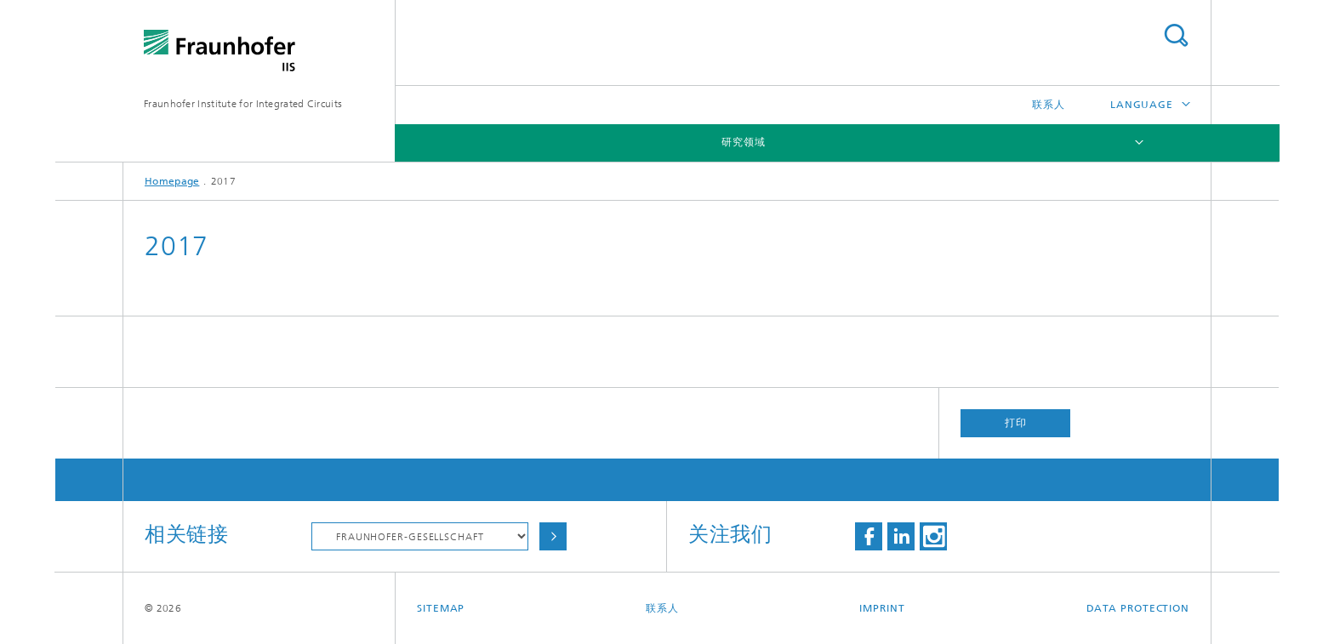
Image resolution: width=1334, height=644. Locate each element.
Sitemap (441, 608)
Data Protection (1138, 608)
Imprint (881, 608)
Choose (553, 536)
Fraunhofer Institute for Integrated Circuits (243, 104)
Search (1175, 35)
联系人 (1048, 105)
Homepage (172, 181)
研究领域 (743, 142)
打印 (1016, 423)
